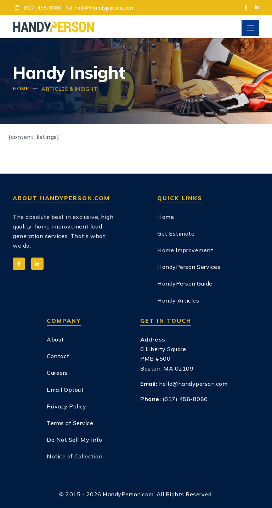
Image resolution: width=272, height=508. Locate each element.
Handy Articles (178, 300)
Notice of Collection (74, 456)
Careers (57, 372)
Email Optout (65, 389)
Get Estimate (175, 233)
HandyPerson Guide (184, 283)
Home (21, 88)
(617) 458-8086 (42, 8)
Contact (58, 356)
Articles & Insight (69, 89)
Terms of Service (70, 423)
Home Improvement (185, 250)
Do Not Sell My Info (74, 439)
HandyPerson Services (188, 266)
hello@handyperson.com (105, 8)
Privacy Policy (66, 406)
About (55, 339)
